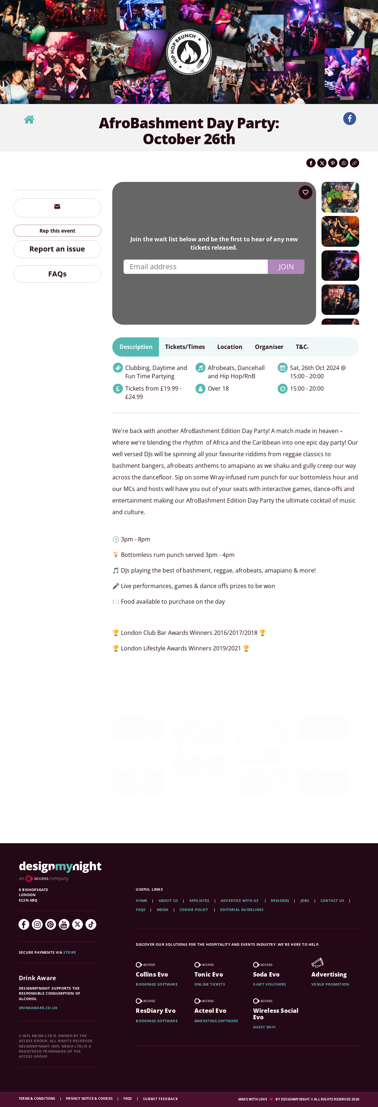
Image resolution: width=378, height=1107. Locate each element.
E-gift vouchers (269, 984)
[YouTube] (64, 924)
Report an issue (57, 249)
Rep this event (57, 230)
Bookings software (156, 984)
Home (141, 900)
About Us (168, 900)
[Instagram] (37, 924)
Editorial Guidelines (242, 909)
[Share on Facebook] (311, 162)
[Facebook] (23, 924)
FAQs (57, 274)
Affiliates (199, 900)
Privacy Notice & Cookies (89, 1098)
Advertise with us (239, 900)
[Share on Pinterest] (332, 162)
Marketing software (216, 1020)
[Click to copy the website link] (354, 162)
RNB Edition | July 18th (323, 808)
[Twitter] (77, 924)
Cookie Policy (194, 909)
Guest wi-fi (264, 1026)
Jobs (305, 900)
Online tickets (209, 984)
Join (286, 266)
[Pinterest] (50, 924)
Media (163, 909)
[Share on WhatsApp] (343, 162)
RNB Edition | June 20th (138, 808)
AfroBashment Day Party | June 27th (199, 812)
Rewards (280, 900)
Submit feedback (160, 1098)
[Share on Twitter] (322, 162)
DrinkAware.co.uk (38, 1007)
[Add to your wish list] (305, 192)
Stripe (69, 952)
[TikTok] (90, 924)
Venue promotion (330, 984)
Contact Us (332, 900)
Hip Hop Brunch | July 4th (261, 808)
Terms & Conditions (37, 1098)
